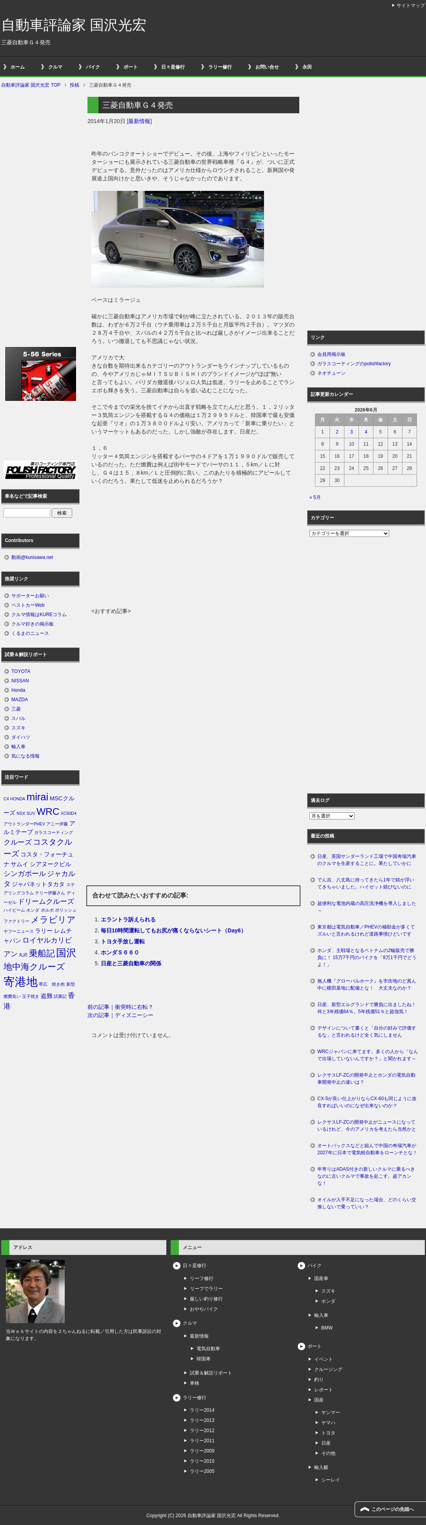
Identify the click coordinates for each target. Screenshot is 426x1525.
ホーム (18, 67)
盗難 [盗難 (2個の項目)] (47, 996)
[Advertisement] (193, 548)
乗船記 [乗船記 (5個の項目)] (42, 953)
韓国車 (204, 1359)
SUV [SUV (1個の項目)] (31, 813)
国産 (319, 1400)
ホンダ (328, 1301)
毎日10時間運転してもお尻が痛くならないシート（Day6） (173, 930)
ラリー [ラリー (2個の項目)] (44, 931)
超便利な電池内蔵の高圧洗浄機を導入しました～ (366, 907)
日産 (326, 1443)
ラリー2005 (202, 1471)
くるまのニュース (30, 633)
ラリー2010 (202, 1461)
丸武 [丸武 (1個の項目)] (23, 954)
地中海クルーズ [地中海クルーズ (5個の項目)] (34, 967)
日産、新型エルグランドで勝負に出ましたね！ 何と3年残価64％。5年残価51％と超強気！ (369, 1008)
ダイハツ (20, 737)
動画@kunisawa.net (32, 557)
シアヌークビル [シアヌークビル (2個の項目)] (50, 864)
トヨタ (328, 1433)
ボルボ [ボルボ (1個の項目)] (47, 910)
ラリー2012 (202, 1430)
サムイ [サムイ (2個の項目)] (19, 864)
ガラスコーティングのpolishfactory (354, 363)
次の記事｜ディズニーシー (120, 1015)
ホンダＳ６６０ (120, 952)
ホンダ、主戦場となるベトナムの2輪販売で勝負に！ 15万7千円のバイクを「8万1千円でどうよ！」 (367, 957)
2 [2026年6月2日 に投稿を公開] (337, 432)
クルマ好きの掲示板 (32, 624)
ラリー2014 (202, 1410)
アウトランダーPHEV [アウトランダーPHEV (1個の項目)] (24, 823)
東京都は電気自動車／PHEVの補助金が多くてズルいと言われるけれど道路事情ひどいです (366, 930)
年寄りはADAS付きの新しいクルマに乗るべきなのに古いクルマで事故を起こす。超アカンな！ (366, 1176)
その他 (328, 1453)
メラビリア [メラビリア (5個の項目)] (53, 920)
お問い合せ (267, 67)
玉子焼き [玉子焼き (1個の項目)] (30, 996)
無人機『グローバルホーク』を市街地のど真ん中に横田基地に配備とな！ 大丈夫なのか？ (366, 984)
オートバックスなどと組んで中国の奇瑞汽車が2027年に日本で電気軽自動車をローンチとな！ (367, 1149)
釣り (319, 1379)
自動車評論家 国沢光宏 (73, 25)
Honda (18, 690)
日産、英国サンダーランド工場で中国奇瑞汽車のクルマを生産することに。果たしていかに (366, 860)
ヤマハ (328, 1422)
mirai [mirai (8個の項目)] (38, 796)
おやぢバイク (204, 1309)
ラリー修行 (220, 67)
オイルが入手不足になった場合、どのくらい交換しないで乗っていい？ (366, 1203)
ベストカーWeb (27, 605)
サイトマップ (411, 5)
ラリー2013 (202, 1420)
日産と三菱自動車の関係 (131, 963)
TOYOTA (20, 671)
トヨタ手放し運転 (123, 941)
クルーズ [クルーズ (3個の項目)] (18, 842)
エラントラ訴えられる (128, 919)
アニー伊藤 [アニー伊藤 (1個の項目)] (57, 823)
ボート (131, 67)
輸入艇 (321, 1467)
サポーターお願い (30, 595)
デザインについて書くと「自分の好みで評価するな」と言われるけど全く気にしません (366, 1031)
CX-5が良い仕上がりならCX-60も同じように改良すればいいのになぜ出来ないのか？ (367, 1102)
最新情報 (139, 121)
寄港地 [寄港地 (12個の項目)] (21, 981)
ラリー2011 (202, 1440)
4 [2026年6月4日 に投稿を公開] (366, 432)
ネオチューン (331, 373)
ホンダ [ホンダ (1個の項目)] (32, 910)
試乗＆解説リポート (211, 1373)
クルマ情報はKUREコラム (39, 614)
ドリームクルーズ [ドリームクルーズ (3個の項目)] (46, 901)
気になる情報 (25, 756)
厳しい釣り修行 (206, 1299)
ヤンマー (330, 1412)
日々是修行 (173, 67)
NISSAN (20, 681)
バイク (93, 67)
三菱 (16, 709)
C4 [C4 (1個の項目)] (6, 798)
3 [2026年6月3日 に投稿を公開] (351, 432)
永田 (307, 67)
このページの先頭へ (392, 1509)
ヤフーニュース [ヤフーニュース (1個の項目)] (19, 931)
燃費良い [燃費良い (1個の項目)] (12, 996)
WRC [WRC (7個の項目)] (47, 811)
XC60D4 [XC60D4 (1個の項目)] (68, 813)
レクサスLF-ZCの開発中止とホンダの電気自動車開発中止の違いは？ (366, 1078)
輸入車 (18, 746)
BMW (327, 1328)
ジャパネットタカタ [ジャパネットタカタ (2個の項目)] (38, 884)
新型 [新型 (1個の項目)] (70, 984)
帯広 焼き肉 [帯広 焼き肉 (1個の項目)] (52, 984)
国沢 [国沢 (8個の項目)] (66, 952)
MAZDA (19, 699)
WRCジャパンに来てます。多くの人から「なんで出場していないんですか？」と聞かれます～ (367, 1055)
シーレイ (330, 1480)
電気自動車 (208, 1348)
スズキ (18, 728)
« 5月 (315, 497)
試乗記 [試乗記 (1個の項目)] (60, 996)
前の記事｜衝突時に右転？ (120, 1007)
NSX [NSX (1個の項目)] (20, 813)
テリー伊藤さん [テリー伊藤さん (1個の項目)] (50, 892)
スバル (18, 718)
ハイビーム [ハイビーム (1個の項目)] (14, 910)
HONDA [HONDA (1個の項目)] (17, 798)
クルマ (55, 67)
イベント (323, 1359)
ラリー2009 (202, 1451)
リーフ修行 (201, 1278)
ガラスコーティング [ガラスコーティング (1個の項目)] (53, 832)
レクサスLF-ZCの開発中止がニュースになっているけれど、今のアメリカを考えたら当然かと (366, 1125)
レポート (323, 1390)
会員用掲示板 (331, 354)
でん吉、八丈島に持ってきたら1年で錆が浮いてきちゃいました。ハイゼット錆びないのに (365, 883)
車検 (194, 1383)
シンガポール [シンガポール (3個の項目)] (25, 874)
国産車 (321, 1278)
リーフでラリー (206, 1288)
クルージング (328, 1369)
